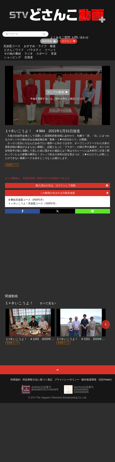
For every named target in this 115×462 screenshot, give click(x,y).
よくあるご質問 (60, 37)
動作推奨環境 (88, 379)
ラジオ (28, 53)
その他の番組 (12, 53)
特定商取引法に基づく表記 (37, 379)
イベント (50, 49)
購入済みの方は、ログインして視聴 (72, 185)
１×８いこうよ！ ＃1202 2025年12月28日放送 (37, 339)
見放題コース (11, 46)
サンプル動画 (57, 92)
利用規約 (15, 379)
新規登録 (49, 41)
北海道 (28, 57)
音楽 (54, 53)
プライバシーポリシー (66, 379)
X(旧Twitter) (105, 379)
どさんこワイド (14, 49)
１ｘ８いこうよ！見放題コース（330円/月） (33, 203)
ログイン (68, 41)
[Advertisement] (34, 257)
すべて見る (48, 303)
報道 (53, 46)
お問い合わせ (80, 37)
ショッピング (12, 57)
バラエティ (34, 49)
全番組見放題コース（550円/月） (26, 199)
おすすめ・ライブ (35, 46)
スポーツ (42, 53)
